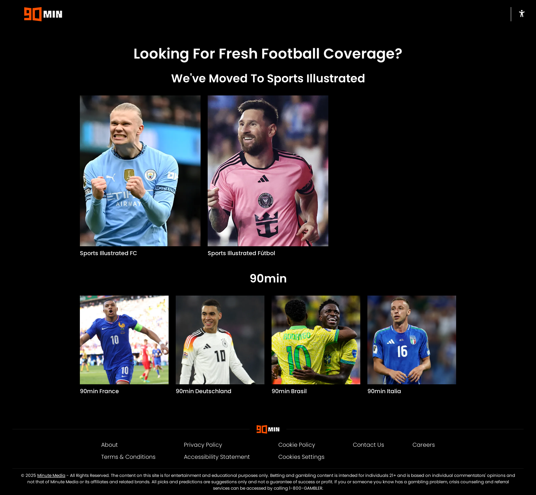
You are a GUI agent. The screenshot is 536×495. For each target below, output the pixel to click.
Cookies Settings (301, 457)
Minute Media (51, 475)
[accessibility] (521, 13)
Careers (423, 445)
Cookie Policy (296, 445)
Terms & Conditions (128, 457)
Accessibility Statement (217, 457)
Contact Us (368, 445)
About (109, 445)
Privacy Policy (203, 445)
